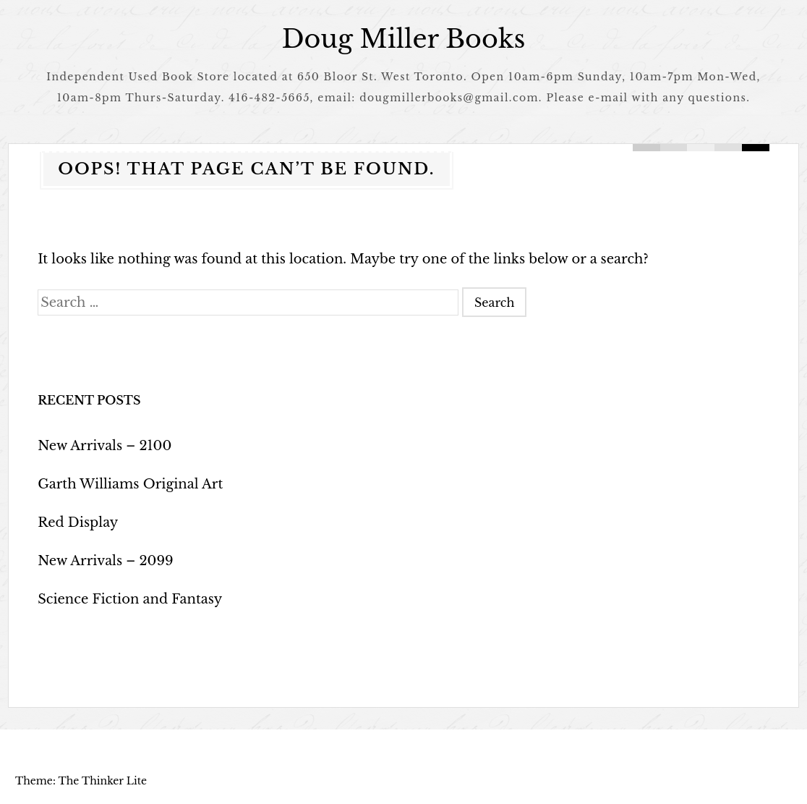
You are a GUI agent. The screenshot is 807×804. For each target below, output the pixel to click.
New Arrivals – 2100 (104, 446)
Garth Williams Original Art (130, 484)
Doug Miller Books (404, 38)
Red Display (78, 522)
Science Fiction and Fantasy (130, 599)
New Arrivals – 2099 (105, 561)
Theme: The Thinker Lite (81, 780)
